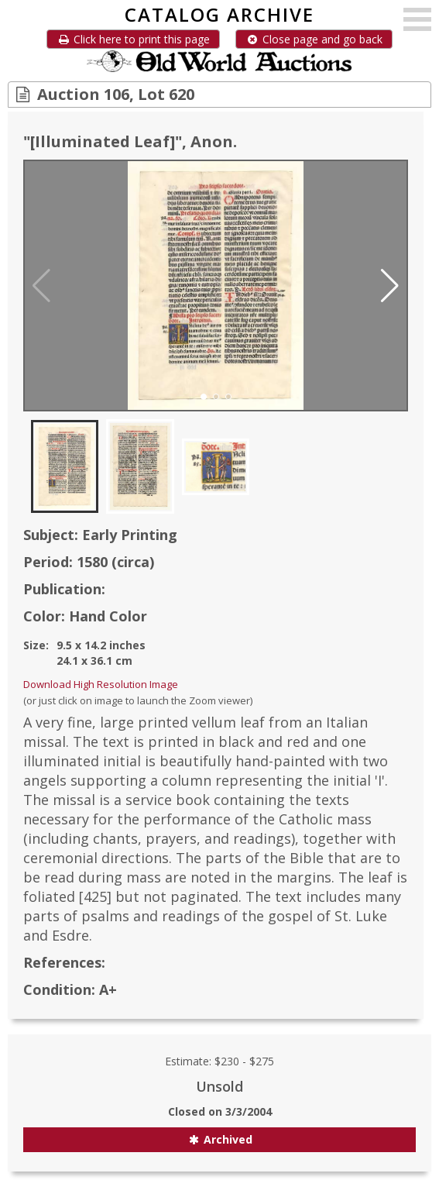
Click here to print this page (133, 39)
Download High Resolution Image (100, 684)
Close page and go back (313, 39)
